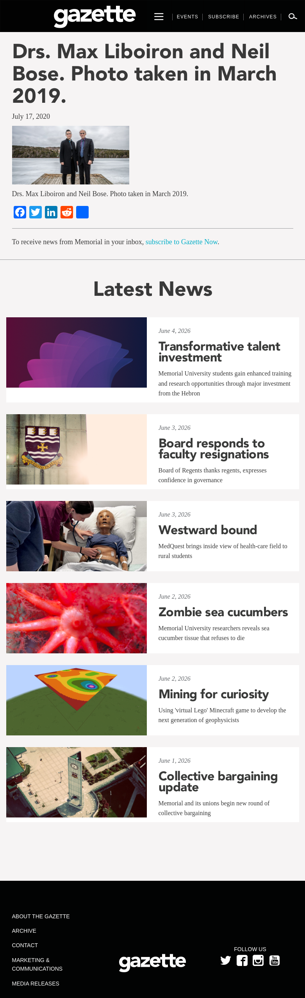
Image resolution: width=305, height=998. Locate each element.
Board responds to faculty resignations (214, 449)
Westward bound (208, 529)
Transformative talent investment (219, 352)
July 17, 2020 (31, 116)
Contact (25, 945)
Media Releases (35, 983)
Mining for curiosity (214, 694)
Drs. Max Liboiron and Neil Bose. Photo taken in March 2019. (144, 73)
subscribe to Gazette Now (182, 242)
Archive (24, 931)
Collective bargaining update (218, 781)
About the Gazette (41, 916)
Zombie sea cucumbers (223, 611)
